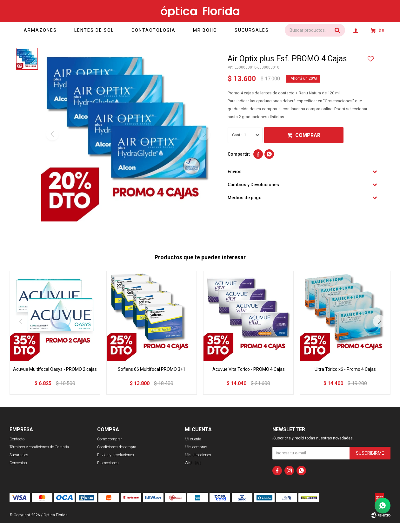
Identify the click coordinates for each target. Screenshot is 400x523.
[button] (379, 321)
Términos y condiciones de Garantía (39, 447)
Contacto (17, 439)
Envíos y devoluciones (115, 455)
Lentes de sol (94, 30)
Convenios (18, 463)
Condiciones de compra (116, 447)
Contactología (154, 30)
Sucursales (252, 30)
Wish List (193, 463)
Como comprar (109, 439)
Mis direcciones (198, 455)
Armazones (40, 30)
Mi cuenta (193, 439)
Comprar (307, 135)
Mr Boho (205, 30)
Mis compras (196, 447)
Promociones (108, 463)
